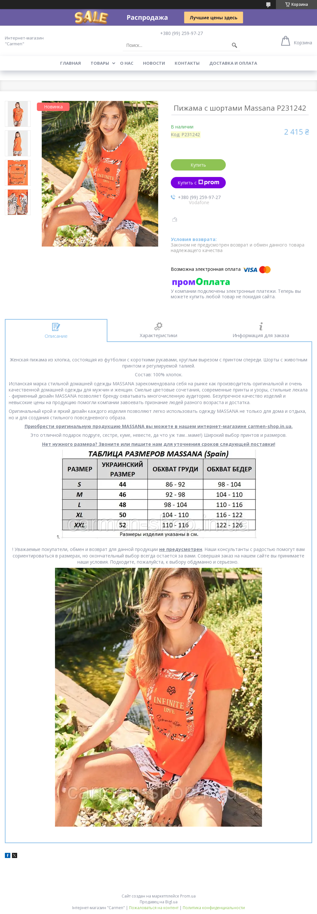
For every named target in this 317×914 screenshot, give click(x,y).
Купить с (198, 183)
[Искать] (234, 45)
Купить (198, 165)
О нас (126, 63)
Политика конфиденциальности (214, 907)
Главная (70, 63)
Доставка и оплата (233, 63)
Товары (100, 63)
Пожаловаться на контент (154, 907)
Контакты (187, 63)
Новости (154, 63)
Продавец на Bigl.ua (159, 902)
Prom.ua (188, 896)
